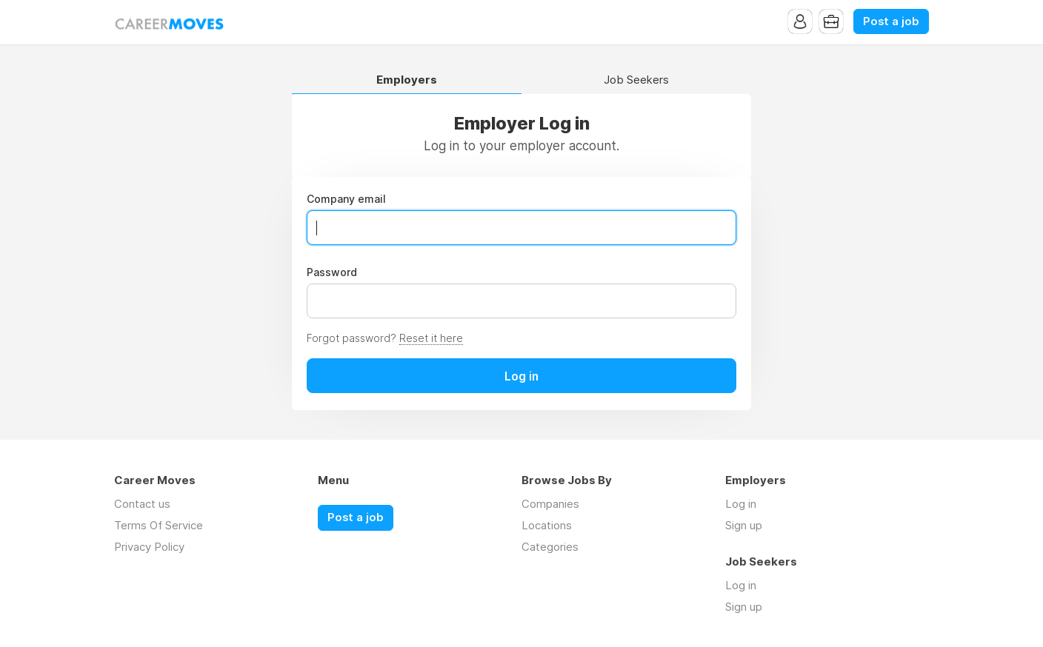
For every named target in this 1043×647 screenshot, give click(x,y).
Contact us (142, 504)
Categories (550, 547)
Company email (346, 199)
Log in (740, 504)
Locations (547, 525)
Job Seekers (636, 80)
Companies (550, 504)
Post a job (891, 21)
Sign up (743, 525)
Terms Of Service (158, 525)
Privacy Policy (149, 547)
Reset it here (431, 338)
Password (332, 272)
